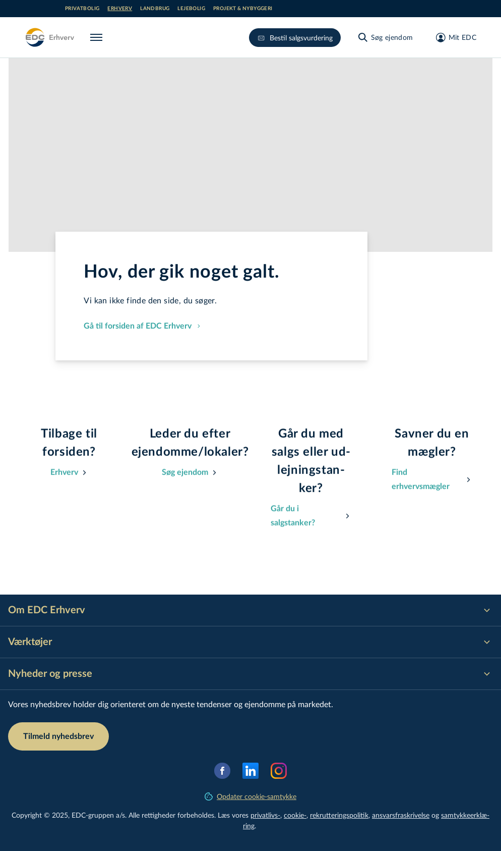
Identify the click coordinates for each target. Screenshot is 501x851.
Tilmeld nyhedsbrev (58, 736)
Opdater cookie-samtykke (250, 796)
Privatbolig (82, 8)
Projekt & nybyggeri (243, 8)
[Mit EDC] (452, 37)
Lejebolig (191, 8)
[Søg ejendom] (385, 37)
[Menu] (98, 37)
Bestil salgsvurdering (295, 37)
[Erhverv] (49, 37)
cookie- (295, 815)
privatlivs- (265, 815)
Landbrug (154, 8)
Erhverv (119, 8)
